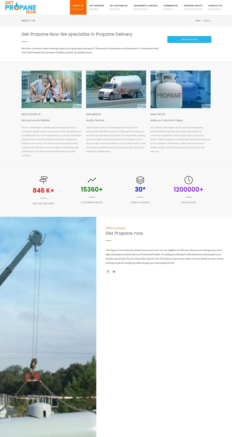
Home (198, 21)
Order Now (189, 39)
